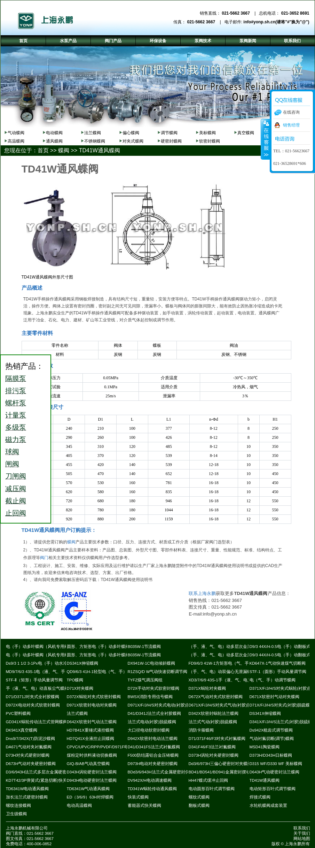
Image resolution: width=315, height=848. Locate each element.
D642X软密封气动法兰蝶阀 (92, 722)
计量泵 (15, 415)
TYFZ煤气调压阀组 (145, 680)
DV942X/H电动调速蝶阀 (150, 780)
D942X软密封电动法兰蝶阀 (153, 738)
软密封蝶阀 (209, 141)
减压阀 (15, 488)
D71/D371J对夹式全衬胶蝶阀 (33, 697)
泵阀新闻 (247, 40)
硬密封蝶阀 (171, 141)
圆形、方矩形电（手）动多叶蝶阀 (98, 646)
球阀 (12, 452)
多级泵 (15, 427)
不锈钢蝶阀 (94, 141)
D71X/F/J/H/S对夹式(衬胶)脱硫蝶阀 (282, 705)
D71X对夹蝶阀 (80, 688)
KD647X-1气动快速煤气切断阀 (278, 663)
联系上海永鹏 (202, 593)
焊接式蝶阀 (260, 797)
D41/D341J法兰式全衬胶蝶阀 (154, 713)
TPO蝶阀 (75, 680)
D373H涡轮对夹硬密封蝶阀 (214, 755)
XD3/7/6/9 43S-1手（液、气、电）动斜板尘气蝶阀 (235, 680)
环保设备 (158, 40)
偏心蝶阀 (131, 132)
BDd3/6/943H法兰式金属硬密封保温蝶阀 (165, 772)
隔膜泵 (15, 378)
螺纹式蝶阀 (199, 797)
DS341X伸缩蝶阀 (83, 663)
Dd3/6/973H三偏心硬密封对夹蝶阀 (220, 764)
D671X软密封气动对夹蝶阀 (274, 697)
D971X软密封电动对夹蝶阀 (92, 705)
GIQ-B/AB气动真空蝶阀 (88, 764)
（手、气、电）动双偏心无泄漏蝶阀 (222, 672)
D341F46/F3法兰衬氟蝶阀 (212, 747)
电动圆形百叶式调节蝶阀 (212, 789)
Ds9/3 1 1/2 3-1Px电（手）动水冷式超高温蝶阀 (49, 663)
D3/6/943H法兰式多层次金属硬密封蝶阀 (42, 772)
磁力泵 (15, 439)
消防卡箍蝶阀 (201, 730)
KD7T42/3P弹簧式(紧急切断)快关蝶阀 (40, 780)
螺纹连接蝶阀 (18, 805)
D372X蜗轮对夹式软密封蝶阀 (94, 697)
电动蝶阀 (54, 132)
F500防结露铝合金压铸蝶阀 (153, 755)
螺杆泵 (15, 403)
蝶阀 (63, 150)
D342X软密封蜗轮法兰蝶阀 (213, 713)
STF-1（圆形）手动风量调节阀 (278, 672)
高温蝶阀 (16, 141)
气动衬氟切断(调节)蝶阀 (272, 738)
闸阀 (12, 464)
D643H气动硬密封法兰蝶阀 (275, 772)
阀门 (44, 557)
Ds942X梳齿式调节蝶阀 (271, 730)
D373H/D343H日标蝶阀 (271, 755)
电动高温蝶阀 (79, 805)
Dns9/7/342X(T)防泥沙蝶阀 (30, 738)
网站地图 (301, 838)
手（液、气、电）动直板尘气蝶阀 (37, 688)
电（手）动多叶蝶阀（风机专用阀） (39, 646)
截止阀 (15, 501)
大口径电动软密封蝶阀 (149, 730)
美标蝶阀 (207, 132)
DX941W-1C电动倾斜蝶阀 (151, 663)
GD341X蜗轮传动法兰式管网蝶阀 (36, 722)
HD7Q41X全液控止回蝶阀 (90, 738)
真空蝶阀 (245, 132)
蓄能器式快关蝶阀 (144, 805)
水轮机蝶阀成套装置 (268, 805)
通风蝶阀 (54, 141)
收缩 (265, 139)
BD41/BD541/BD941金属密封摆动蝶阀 (224, 772)
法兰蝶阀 (92, 132)
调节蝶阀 (169, 132)
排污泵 (15, 391)
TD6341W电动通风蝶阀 (27, 789)
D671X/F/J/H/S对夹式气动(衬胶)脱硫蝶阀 (226, 705)
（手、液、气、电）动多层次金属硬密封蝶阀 (230, 646)
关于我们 (301, 833)
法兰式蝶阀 (77, 713)
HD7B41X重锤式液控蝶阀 (90, 730)
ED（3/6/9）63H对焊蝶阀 (90, 797)
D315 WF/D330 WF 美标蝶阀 (276, 764)
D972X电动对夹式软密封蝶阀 (33, 705)
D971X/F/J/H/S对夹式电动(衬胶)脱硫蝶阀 (165, 705)
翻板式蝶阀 (199, 805)
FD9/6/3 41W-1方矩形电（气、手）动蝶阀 (227, 663)
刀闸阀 (15, 476)
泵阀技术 (203, 40)
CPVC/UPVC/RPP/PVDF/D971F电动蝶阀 (104, 747)
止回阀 (15, 513)
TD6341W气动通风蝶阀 (88, 789)
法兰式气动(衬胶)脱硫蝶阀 (213, 722)
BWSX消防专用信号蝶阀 (150, 697)
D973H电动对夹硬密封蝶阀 (153, 764)
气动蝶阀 (16, 132)
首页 (43, 150)
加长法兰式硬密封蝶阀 (27, 797)
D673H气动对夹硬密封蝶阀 (31, 764)
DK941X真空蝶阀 (22, 730)
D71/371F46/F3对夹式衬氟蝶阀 (217, 738)
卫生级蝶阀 (16, 814)
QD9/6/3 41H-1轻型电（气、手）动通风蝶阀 (107, 672)
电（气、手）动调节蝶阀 (273, 680)
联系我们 (301, 828)
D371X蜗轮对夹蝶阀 (207, 688)
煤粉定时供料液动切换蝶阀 (92, 755)
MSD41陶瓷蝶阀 (264, 747)
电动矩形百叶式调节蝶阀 (273, 789)
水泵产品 (68, 40)
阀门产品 (113, 40)
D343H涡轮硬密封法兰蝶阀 (92, 772)
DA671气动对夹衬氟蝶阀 (29, 747)
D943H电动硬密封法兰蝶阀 (92, 780)
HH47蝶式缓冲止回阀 (208, 780)
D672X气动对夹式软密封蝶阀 (216, 697)
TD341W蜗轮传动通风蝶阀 (152, 789)
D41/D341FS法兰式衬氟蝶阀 (154, 747)
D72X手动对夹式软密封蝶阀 (154, 688)
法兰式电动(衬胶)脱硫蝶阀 (152, 722)
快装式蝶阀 (138, 797)
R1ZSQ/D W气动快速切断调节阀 (158, 672)
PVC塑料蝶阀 (18, 713)
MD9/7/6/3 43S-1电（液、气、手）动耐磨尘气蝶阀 (52, 672)
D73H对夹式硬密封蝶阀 (27, 755)
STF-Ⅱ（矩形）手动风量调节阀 (34, 680)
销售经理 (291, 125)
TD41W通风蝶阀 (99, 150)
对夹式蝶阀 (133, 141)
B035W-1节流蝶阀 (144, 646)
